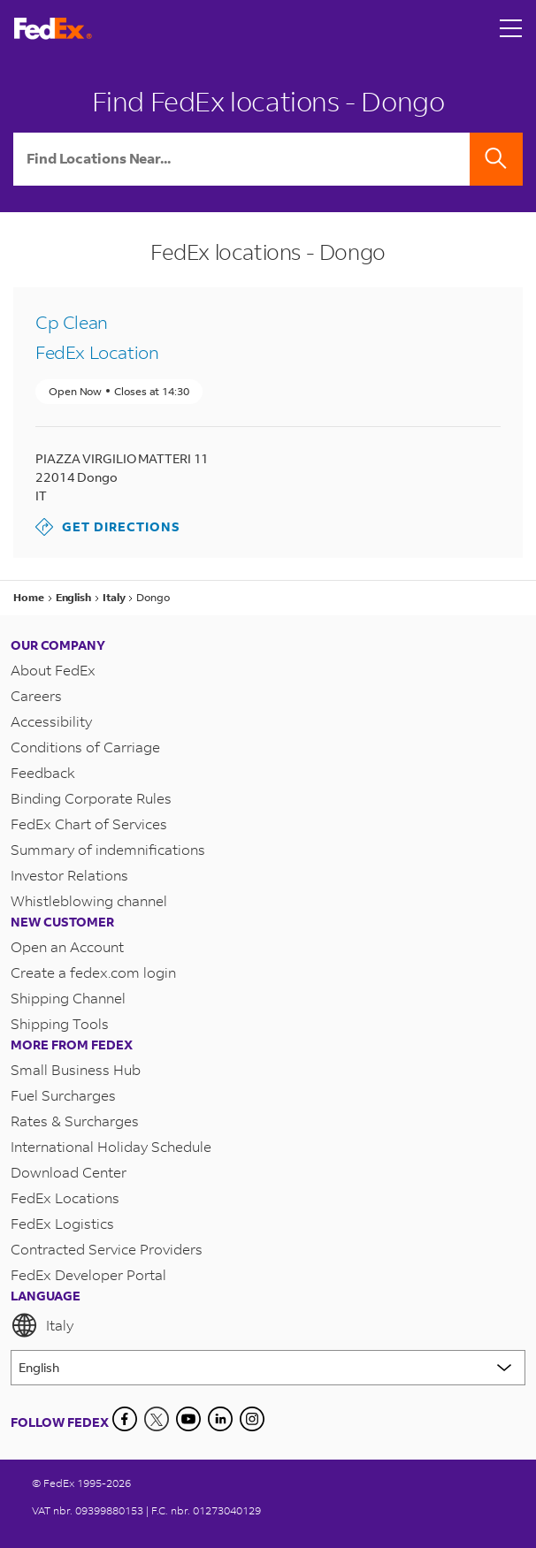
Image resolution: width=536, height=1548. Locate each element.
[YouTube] (188, 1419)
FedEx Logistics (62, 1223)
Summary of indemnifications (108, 849)
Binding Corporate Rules (91, 798)
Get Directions (107, 527)
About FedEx (53, 669)
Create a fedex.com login (93, 972)
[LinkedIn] (220, 1419)
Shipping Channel (68, 997)
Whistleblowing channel (89, 900)
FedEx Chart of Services (89, 823)
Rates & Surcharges (75, 1120)
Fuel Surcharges (63, 1095)
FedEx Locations (65, 1197)
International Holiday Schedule (111, 1146)
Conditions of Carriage (85, 746)
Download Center (68, 1172)
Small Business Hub (76, 1069)
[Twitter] (156, 1419)
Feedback (43, 772)
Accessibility (51, 721)
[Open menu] (511, 28)
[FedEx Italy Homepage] (53, 29)
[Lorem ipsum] (268, 1367)
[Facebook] (124, 1419)
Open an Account (67, 946)
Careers (36, 695)
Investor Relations (69, 875)
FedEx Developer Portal (88, 1274)
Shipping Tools (60, 1023)
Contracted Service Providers (107, 1248)
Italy (42, 1325)
